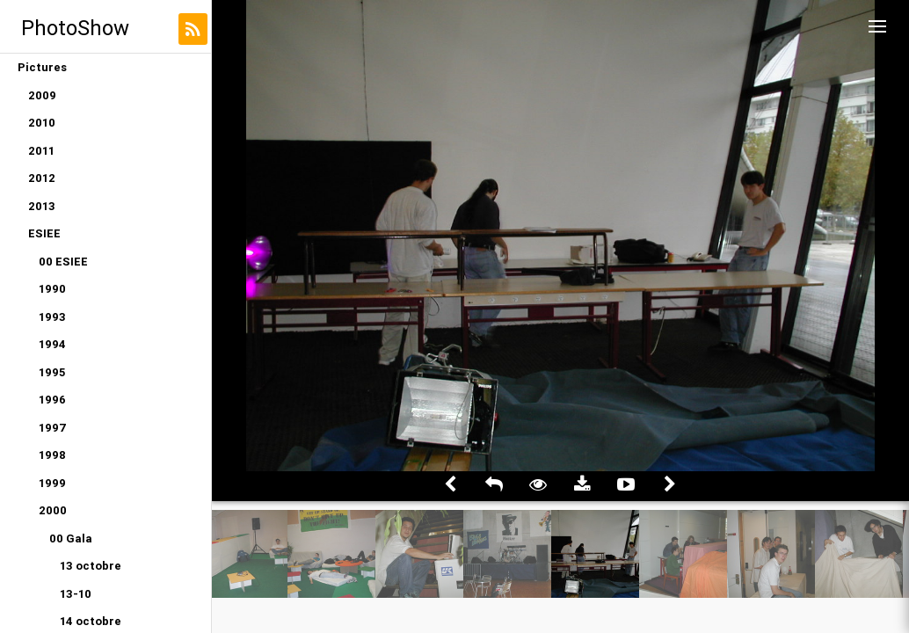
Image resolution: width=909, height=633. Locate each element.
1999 (52, 483)
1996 (52, 399)
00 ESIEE (63, 261)
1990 (52, 288)
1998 (52, 454)
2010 (41, 122)
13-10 (75, 593)
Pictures (42, 67)
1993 (52, 316)
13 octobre (90, 565)
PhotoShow (75, 27)
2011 (41, 150)
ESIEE (44, 233)
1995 (52, 372)
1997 (53, 427)
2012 (41, 178)
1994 (52, 344)
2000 (53, 510)
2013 (41, 206)
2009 (42, 95)
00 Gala (70, 538)
